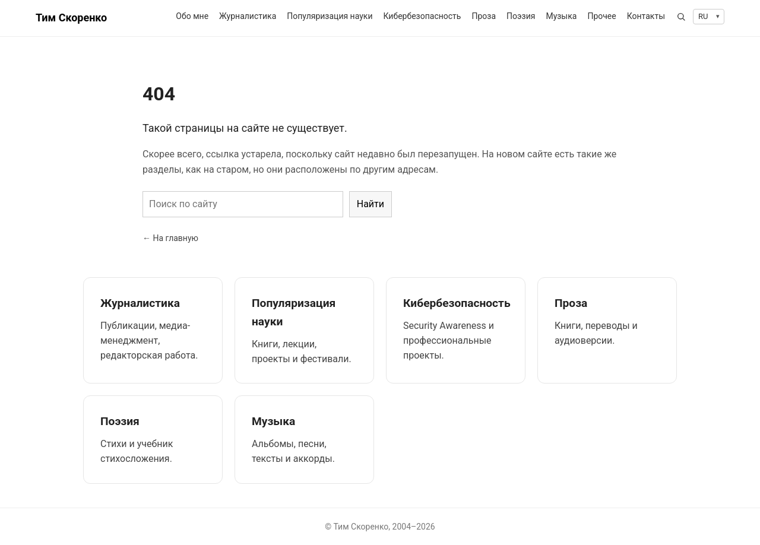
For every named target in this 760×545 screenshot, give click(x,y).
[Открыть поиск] (681, 16)
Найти (370, 204)
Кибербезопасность (422, 16)
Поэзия (520, 16)
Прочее (601, 16)
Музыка (561, 16)
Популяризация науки (329, 16)
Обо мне (192, 16)
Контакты (646, 16)
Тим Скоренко (71, 17)
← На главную (170, 238)
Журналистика (247, 16)
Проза (483, 16)
